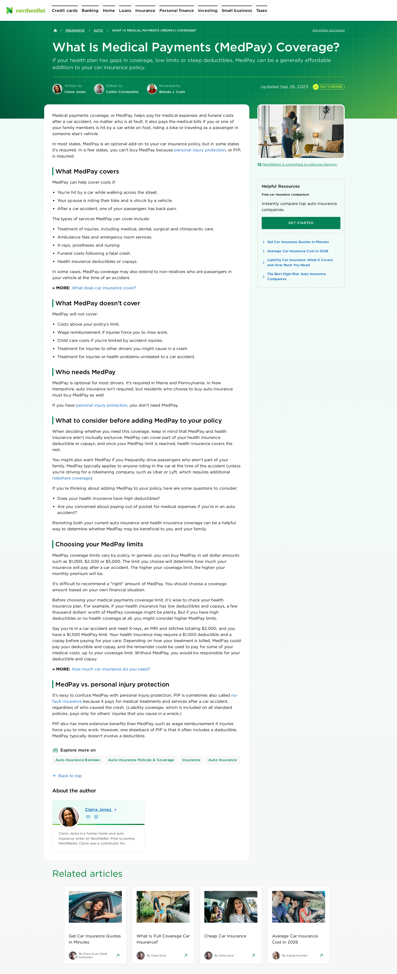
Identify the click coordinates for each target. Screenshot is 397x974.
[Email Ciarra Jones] (88, 817)
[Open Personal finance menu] (176, 10)
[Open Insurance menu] (145, 10)
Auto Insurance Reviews (77, 760)
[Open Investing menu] (208, 10)
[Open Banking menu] (90, 10)
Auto (98, 30)
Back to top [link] (70, 775)
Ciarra (101, 809)
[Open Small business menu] (237, 10)
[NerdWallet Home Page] (25, 10)
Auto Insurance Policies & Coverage (141, 760)
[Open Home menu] (109, 10)
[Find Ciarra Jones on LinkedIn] (96, 817)
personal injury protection (200, 150)
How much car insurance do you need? (111, 669)
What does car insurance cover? (103, 287)
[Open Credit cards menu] (65, 10)
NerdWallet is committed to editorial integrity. (297, 165)
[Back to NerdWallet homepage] (55, 30)
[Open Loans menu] (125, 10)
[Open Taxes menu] (261, 10)
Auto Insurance (222, 760)
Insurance (75, 30)
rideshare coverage (71, 478)
